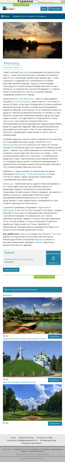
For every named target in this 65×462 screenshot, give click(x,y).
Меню (5, 16)
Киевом (38, 242)
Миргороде (8, 144)
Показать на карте (12, 67)
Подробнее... (55, 336)
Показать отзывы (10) (44, 277)
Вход (44, 9)
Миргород (23, 72)
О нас (13, 437)
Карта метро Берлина (36, 451)
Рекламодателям (48, 440)
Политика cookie (45, 437)
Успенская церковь (37, 174)
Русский (55, 9)
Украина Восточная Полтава (29, 16)
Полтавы (56, 234)
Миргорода (8, 121)
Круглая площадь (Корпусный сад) (19, 382)
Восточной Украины (21, 101)
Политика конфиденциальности (22, 440)
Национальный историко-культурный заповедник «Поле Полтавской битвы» (25, 338)
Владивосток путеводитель (40, 449)
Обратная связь (26, 437)
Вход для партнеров (31, 443)
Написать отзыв (11, 269)
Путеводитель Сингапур (21, 449)
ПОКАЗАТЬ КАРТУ (21, 4)
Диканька (7, 295)
